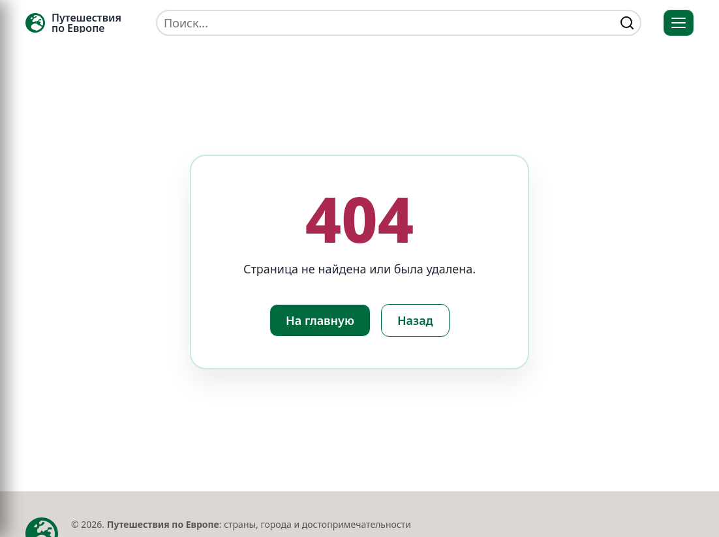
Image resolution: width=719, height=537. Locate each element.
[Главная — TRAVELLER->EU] (73, 23)
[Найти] (627, 23)
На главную (320, 320)
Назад (415, 320)
